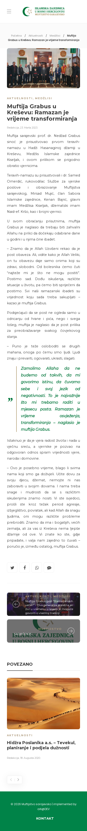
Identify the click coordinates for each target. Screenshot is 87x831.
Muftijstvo (50, 629)
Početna (16, 35)
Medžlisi (55, 35)
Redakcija (13, 127)
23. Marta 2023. (29, 127)
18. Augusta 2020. (30, 758)
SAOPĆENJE (23, 634)
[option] (43, 719)
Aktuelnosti (36, 35)
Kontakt (45, 818)
